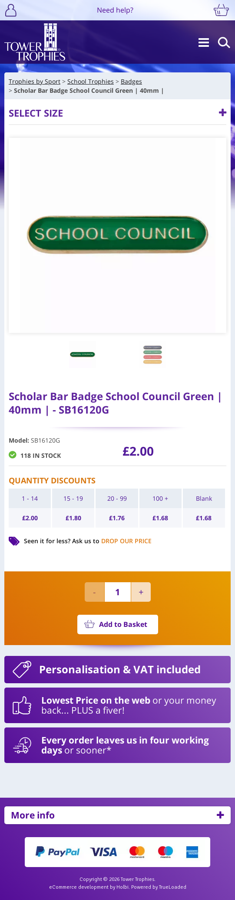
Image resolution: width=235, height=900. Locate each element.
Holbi (122, 887)
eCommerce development (79, 887)
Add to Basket (123, 624)
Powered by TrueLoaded (158, 887)
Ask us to (112, 541)
